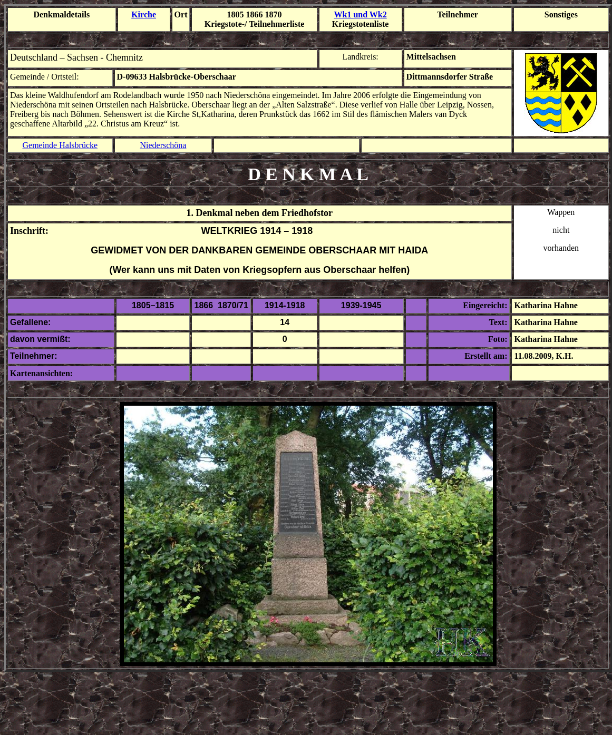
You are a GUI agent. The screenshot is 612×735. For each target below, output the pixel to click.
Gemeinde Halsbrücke (60, 145)
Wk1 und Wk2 (360, 14)
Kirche (143, 14)
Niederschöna (163, 145)
